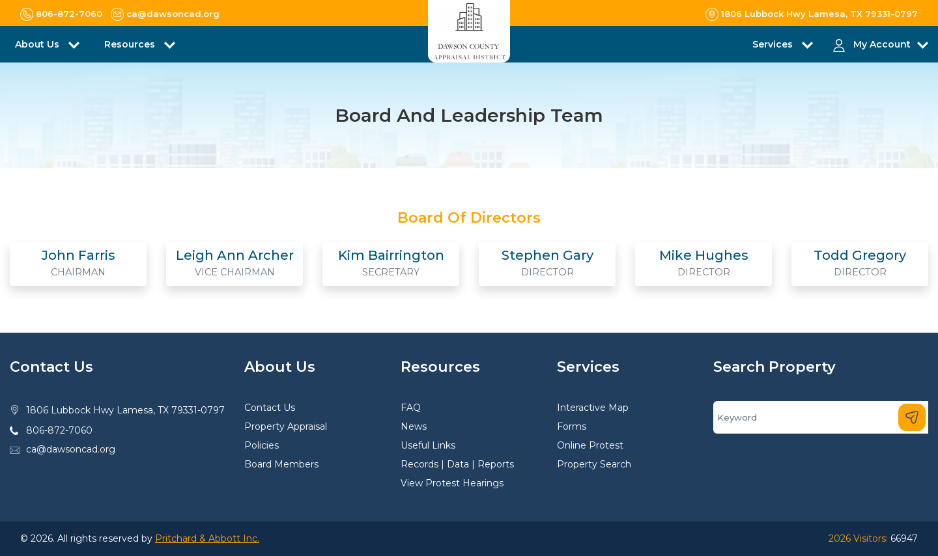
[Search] (820, 417)
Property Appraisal (285, 426)
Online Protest (590, 445)
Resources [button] (131, 44)
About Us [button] (38, 44)
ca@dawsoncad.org (70, 449)
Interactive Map (593, 407)
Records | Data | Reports (457, 464)
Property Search (594, 464)
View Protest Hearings (452, 483)
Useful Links (428, 445)
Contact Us (269, 407)
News (414, 426)
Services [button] (773, 44)
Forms (571, 426)
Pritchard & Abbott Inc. (207, 538)
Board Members (281, 464)
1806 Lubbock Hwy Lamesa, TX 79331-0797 (125, 410)
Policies (261, 445)
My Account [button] (882, 44)
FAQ (411, 407)
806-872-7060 (59, 430)
